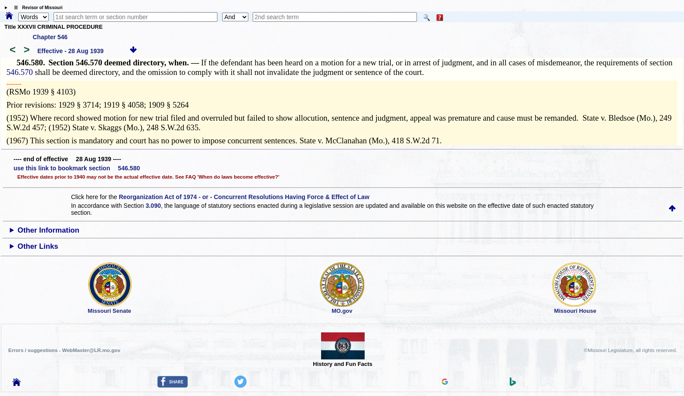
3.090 (153, 205)
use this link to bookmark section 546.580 (77, 168)
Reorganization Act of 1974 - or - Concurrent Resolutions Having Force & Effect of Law (244, 196)
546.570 (20, 72)
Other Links (37, 246)
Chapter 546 (50, 37)
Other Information (48, 230)
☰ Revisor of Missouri (36, 7)
